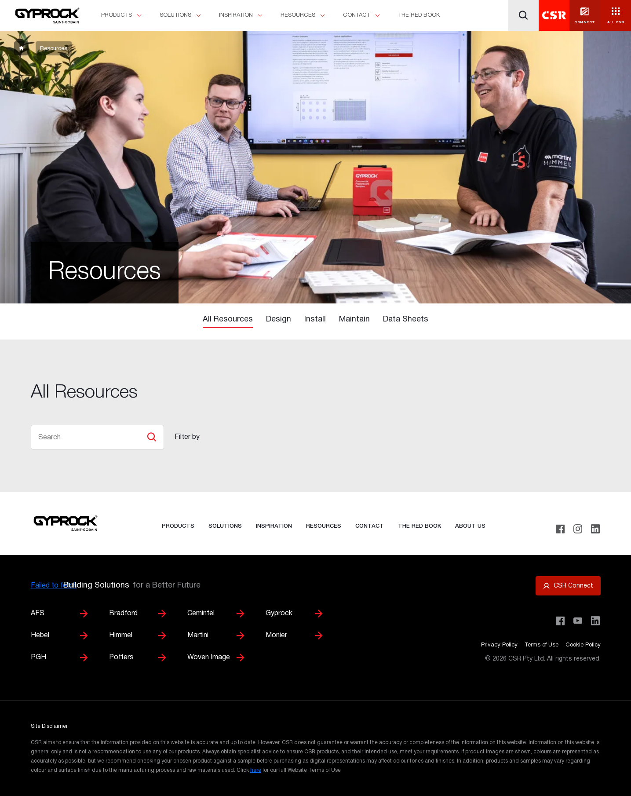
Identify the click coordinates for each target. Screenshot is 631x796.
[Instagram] (578, 529)
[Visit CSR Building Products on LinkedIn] (595, 621)
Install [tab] (315, 319)
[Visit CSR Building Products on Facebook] (560, 621)
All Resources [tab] (228, 319)
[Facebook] (560, 529)
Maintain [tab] (354, 319)
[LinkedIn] (595, 529)
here (255, 770)
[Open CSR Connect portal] (568, 585)
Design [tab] (278, 319)
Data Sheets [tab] (405, 319)
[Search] (523, 15)
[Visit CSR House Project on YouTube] (578, 621)
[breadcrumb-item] (21, 48)
